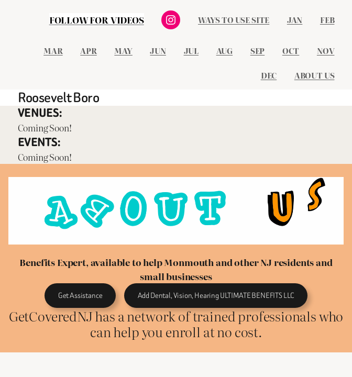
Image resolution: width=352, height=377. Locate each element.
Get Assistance (80, 295)
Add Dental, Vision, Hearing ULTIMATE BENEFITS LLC (216, 295)
